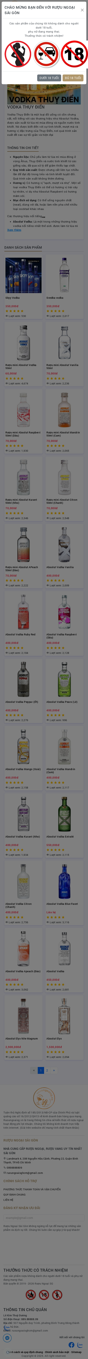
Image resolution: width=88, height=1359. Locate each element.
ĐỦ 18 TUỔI (73, 78)
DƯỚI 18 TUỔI (49, 78)
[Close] (82, 10)
